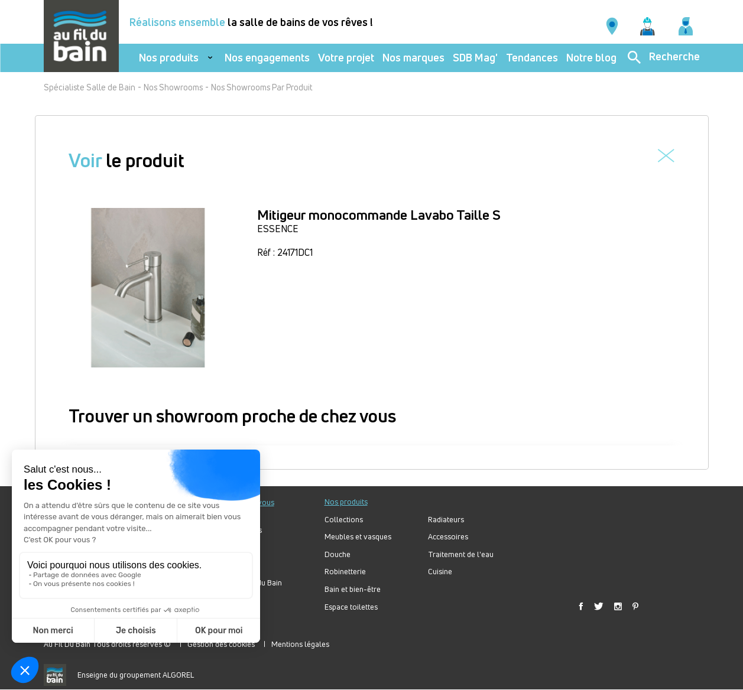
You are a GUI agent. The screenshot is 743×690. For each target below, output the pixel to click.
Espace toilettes (351, 607)
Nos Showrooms (173, 87)
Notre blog (591, 57)
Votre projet (346, 57)
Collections (344, 519)
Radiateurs (446, 519)
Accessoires (448, 537)
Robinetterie (345, 571)
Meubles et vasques (358, 537)
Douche (338, 554)
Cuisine (440, 571)
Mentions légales (300, 644)
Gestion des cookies (221, 644)
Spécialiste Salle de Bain (89, 87)
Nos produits (169, 57)
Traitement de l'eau (461, 554)
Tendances (532, 57)
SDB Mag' (475, 57)
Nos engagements (267, 57)
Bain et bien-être (353, 589)
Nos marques (413, 57)
